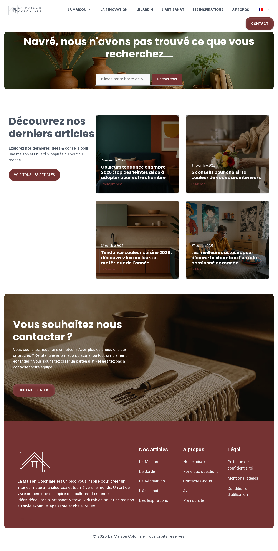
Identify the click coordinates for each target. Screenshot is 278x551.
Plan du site (193, 500)
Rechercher (167, 78)
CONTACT (259, 23)
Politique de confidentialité (240, 465)
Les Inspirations (208, 9)
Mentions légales (242, 478)
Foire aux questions (201, 471)
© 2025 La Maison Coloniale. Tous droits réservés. (139, 536)
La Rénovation (114, 9)
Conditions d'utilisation (237, 491)
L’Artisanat (173, 9)
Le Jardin (144, 9)
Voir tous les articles (34, 175)
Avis (187, 490)
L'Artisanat (148, 490)
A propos (240, 9)
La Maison (82, 9)
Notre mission (196, 461)
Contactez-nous (33, 390)
